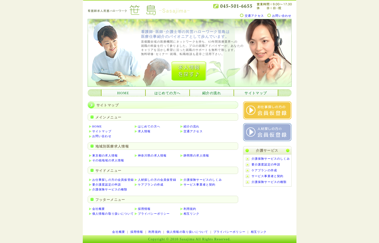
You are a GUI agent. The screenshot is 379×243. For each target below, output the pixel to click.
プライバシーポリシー (154, 213)
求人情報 (144, 131)
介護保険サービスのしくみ (203, 179)
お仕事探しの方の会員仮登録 (113, 179)
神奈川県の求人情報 (152, 155)
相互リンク (192, 213)
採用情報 (144, 209)
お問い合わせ (281, 15)
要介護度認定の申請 (106, 184)
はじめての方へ (167, 93)
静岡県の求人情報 (196, 155)
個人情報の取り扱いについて (113, 213)
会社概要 (98, 209)
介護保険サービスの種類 (109, 189)
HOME (123, 93)
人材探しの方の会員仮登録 (157, 179)
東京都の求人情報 (105, 155)
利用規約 (190, 209)
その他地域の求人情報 (108, 160)
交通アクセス (254, 15)
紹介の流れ (211, 93)
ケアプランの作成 (151, 184)
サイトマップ (255, 93)
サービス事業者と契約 (200, 184)
